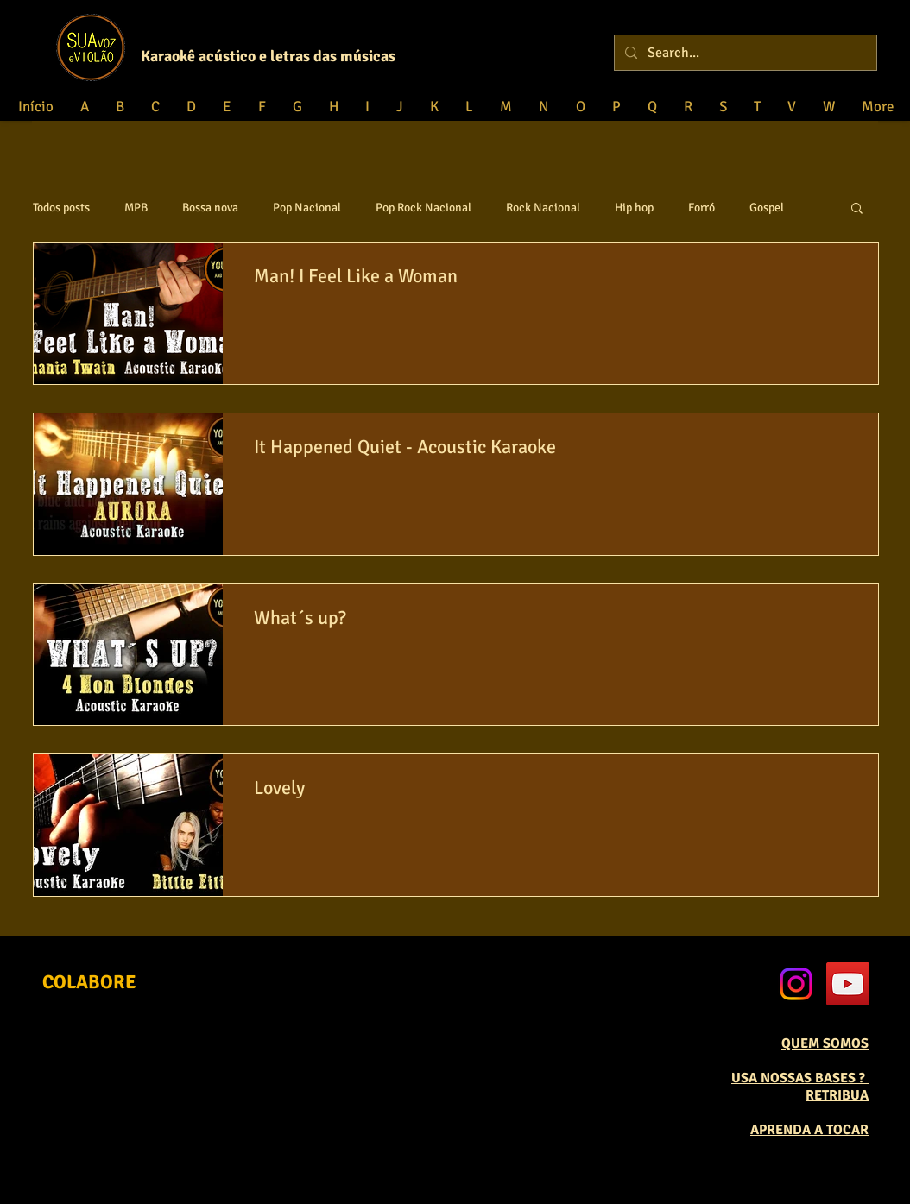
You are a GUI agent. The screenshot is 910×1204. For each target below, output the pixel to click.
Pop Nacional (307, 207)
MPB (136, 207)
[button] (857, 209)
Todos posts (61, 207)
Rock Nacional (543, 207)
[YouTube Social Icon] (847, 983)
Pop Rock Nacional (423, 207)
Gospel (766, 207)
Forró (701, 207)
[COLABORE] (89, 982)
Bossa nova (210, 207)
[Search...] (744, 52)
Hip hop (634, 207)
